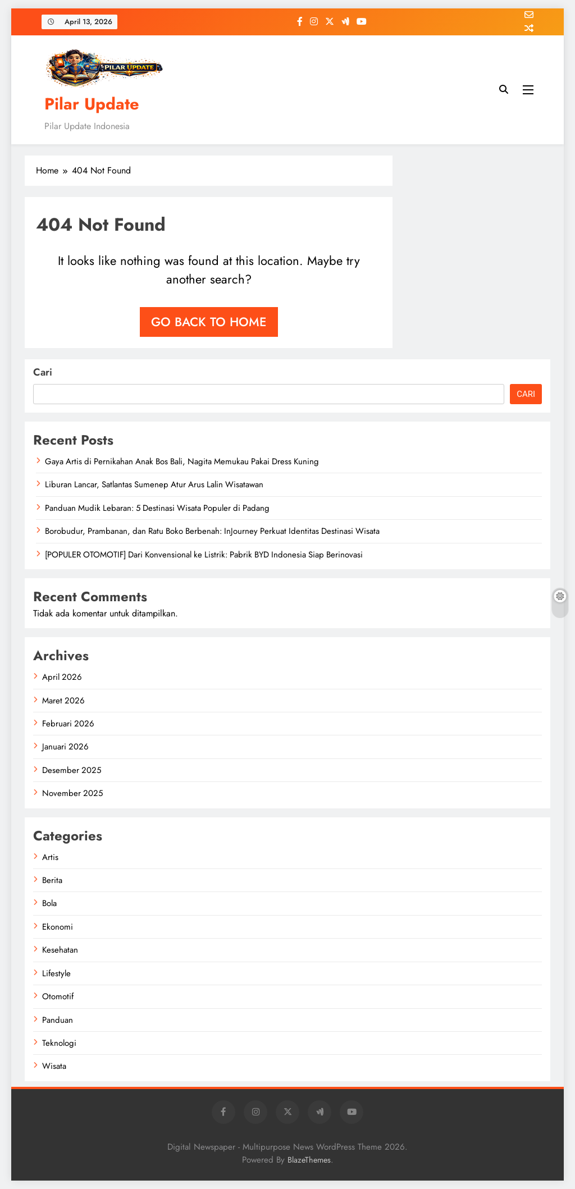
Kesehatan (60, 950)
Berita (52, 880)
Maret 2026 (63, 700)
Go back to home (209, 322)
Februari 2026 (68, 723)
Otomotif (58, 996)
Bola (49, 903)
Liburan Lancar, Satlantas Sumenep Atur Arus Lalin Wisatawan (154, 484)
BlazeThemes (309, 1159)
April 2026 (62, 677)
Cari (42, 372)
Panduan (57, 1020)
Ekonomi (57, 927)
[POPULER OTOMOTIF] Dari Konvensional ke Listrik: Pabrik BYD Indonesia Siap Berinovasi (204, 554)
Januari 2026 (65, 746)
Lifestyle (56, 973)
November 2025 (72, 793)
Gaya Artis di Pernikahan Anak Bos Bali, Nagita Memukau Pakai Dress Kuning (182, 461)
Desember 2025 (71, 770)
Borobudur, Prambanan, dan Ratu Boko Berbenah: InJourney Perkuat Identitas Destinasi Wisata (212, 531)
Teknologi (59, 1043)
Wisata (54, 1066)
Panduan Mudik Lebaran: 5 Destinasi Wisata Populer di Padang (157, 508)
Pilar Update (91, 104)
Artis (50, 857)
